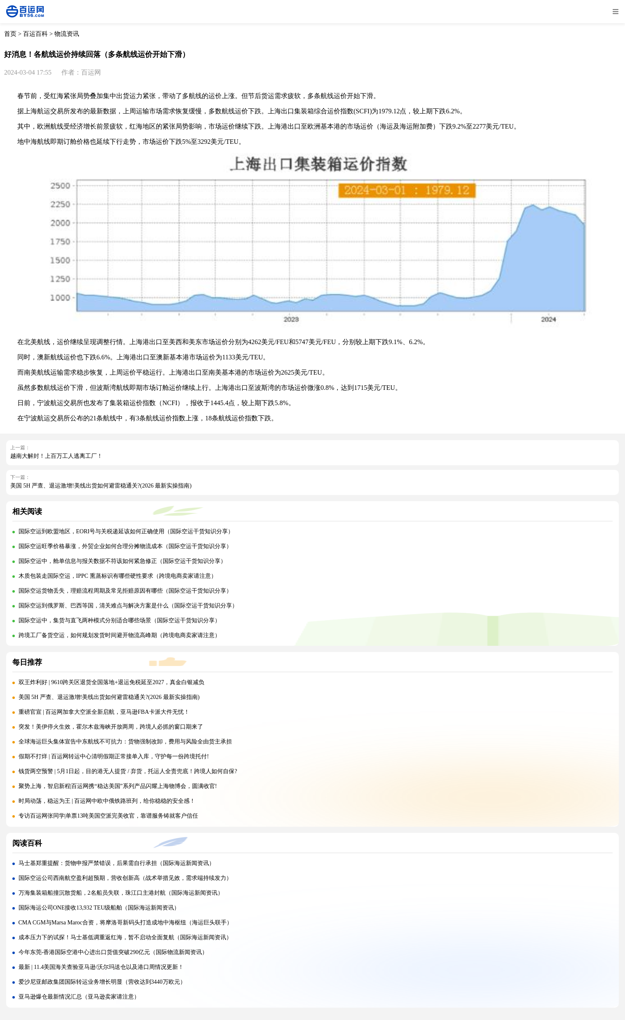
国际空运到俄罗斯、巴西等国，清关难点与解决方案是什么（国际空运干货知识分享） (128, 606)
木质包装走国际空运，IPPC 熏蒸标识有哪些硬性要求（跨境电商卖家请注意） (118, 576)
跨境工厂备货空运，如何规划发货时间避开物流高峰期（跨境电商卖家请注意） (119, 635)
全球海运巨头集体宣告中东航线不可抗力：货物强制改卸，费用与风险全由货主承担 (125, 742)
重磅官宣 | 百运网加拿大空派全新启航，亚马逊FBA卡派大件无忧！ (104, 712)
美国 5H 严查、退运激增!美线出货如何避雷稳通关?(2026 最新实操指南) (101, 486)
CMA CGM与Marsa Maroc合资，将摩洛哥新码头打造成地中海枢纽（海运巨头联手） (126, 922)
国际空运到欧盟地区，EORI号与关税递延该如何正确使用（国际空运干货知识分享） (126, 531)
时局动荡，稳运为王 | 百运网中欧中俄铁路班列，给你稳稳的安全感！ (107, 801)
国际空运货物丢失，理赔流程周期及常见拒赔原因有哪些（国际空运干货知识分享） (125, 591)
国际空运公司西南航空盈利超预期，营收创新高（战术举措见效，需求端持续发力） (125, 878)
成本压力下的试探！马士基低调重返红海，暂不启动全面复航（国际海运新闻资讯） (125, 937)
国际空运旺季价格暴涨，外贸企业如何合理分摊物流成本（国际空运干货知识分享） (125, 546)
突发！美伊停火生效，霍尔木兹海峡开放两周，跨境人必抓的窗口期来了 (111, 727)
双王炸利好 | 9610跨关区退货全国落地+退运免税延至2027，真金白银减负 (112, 682)
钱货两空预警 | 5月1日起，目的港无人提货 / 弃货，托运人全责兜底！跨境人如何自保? (128, 771)
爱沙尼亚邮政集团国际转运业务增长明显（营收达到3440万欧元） (102, 982)
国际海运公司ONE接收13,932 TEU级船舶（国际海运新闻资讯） (99, 908)
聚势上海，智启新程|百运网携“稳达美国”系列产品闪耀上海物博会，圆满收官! (118, 786)
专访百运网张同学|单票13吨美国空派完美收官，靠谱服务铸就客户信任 (109, 816)
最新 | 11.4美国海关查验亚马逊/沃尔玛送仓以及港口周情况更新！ (101, 967)
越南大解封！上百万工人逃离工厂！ (56, 456)
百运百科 (35, 33)
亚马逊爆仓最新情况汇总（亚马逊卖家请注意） (79, 997)
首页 (10, 33)
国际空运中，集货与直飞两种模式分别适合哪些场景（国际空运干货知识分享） (119, 620)
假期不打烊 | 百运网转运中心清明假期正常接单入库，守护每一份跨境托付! (114, 756)
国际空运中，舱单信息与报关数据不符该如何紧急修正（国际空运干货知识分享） (122, 561)
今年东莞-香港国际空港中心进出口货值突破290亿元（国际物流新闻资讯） (113, 952)
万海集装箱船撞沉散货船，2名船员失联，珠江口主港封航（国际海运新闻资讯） (121, 893)
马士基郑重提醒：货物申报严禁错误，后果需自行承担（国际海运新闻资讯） (117, 863)
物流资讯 (66, 33)
